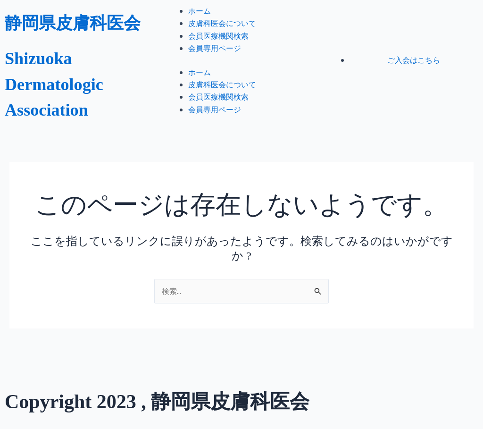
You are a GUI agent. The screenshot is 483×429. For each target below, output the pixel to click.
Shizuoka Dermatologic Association (62, 104)
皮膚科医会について (222, 31)
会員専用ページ (214, 56)
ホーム (199, 19)
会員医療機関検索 (218, 44)
